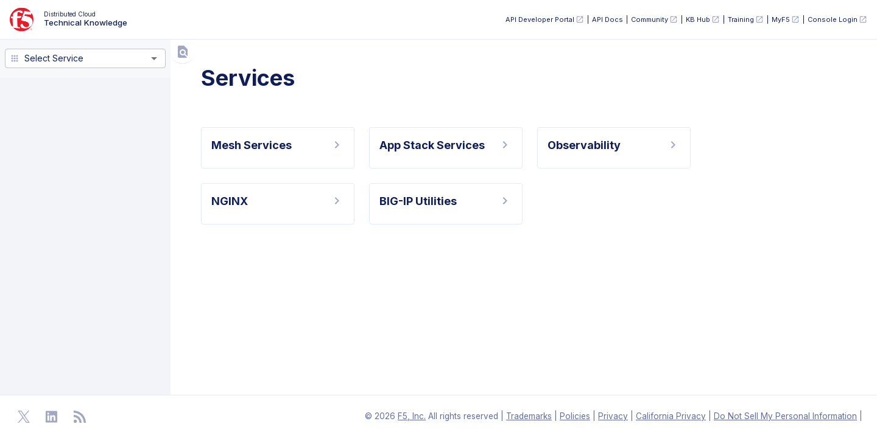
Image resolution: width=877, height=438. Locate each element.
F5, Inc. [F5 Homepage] (412, 416)
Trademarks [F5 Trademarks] (529, 416)
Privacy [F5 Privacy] (613, 416)
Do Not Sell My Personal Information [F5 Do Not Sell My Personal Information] (785, 416)
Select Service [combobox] (53, 58)
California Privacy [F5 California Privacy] (671, 416)
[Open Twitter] (24, 417)
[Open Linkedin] (52, 417)
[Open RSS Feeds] (80, 417)
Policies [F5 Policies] (575, 416)
